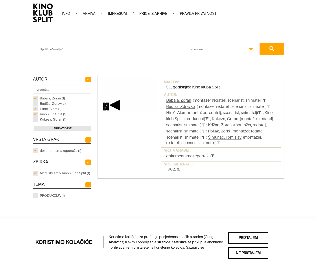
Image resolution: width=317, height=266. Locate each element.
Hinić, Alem (176, 112)
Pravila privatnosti (198, 13)
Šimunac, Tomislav (224, 137)
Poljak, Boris (219, 131)
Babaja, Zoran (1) (52, 98)
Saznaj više (195, 247)
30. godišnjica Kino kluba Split (193, 87)
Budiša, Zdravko (180, 106)
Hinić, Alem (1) (50, 109)
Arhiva (89, 13)
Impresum (117, 13)
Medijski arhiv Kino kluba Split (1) (65, 173)
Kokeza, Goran (225, 118)
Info (66, 13)
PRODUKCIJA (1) (52, 195)
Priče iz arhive (153, 13)
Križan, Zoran (220, 125)
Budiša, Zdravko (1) (54, 103)
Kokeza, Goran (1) (53, 119)
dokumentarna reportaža (188, 156)
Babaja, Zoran (178, 100)
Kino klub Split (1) (53, 114)
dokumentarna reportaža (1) (60, 151)
